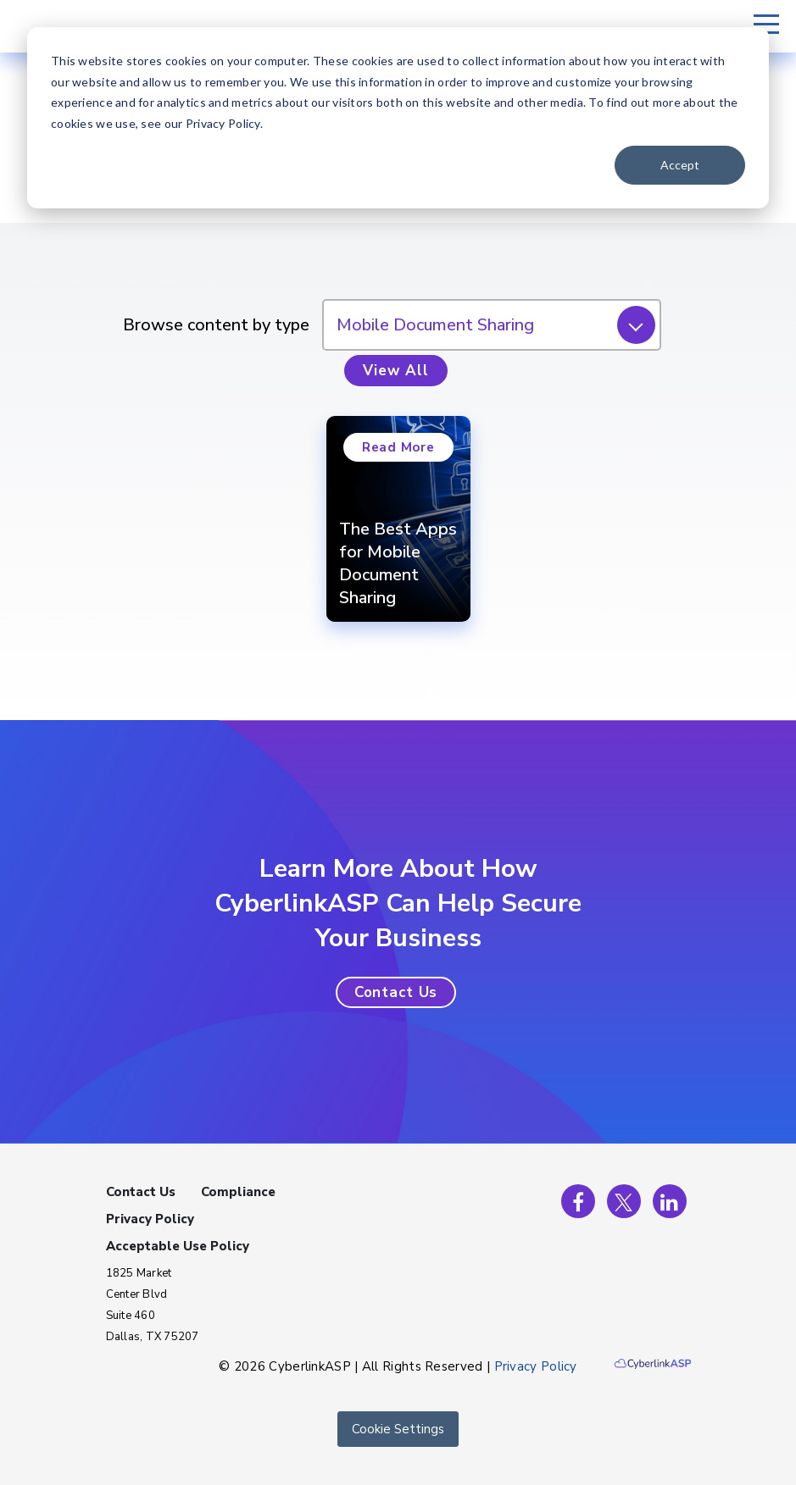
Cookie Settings (398, 1429)
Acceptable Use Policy (177, 1246)
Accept (679, 165)
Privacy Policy (150, 1219)
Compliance (238, 1191)
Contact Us (140, 1191)
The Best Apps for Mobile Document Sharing (398, 563)
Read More (398, 447)
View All (396, 370)
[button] (396, 992)
